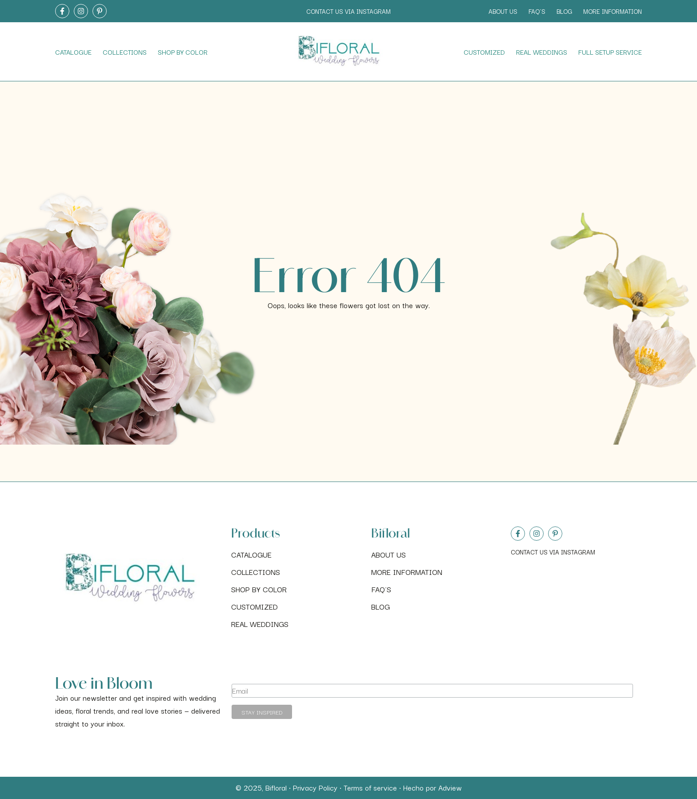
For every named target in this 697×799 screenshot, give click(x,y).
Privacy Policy (315, 787)
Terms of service (370, 787)
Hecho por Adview (432, 787)
